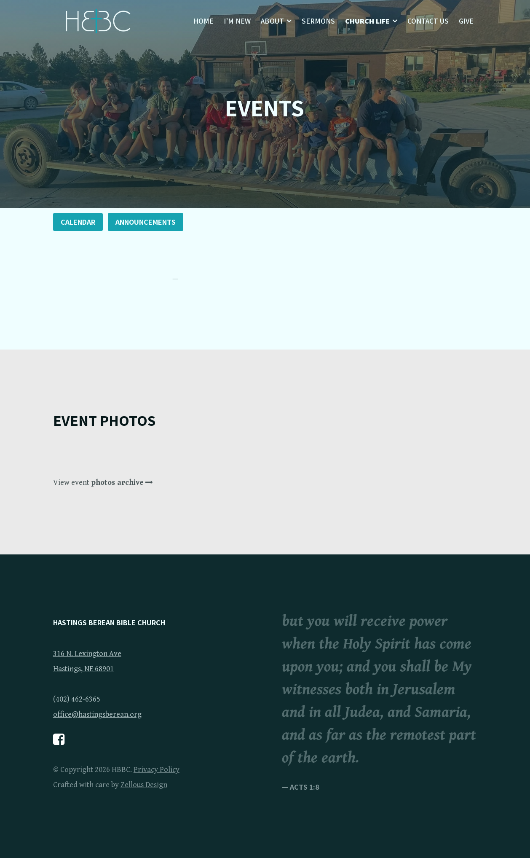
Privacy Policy (156, 769)
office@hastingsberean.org (97, 714)
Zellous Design (143, 784)
